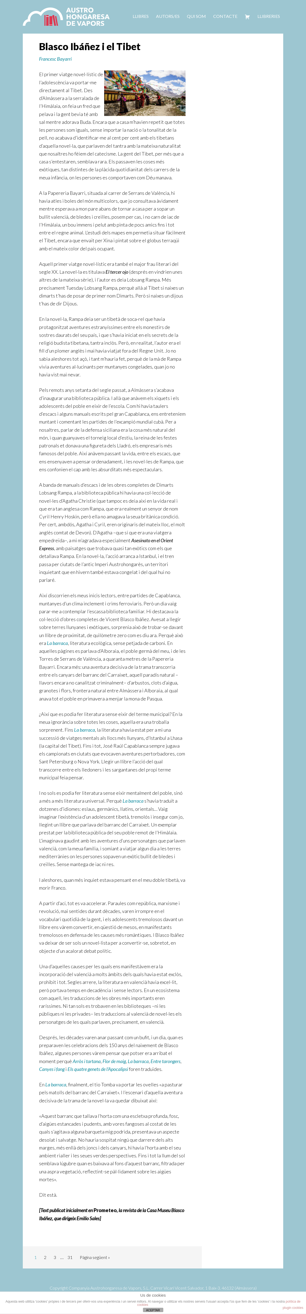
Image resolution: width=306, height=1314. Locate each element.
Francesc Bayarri (55, 59)
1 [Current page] (35, 1257)
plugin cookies (293, 1308)
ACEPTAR (153, 1310)
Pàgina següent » (95, 1257)
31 (70, 1257)
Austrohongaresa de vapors (66, 16)
